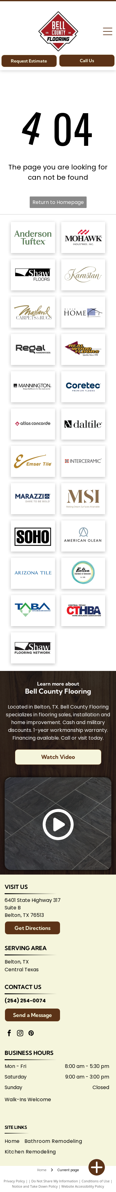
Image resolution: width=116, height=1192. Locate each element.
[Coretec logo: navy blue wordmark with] (83, 386)
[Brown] (83, 498)
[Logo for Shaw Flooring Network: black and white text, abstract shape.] (33, 647)
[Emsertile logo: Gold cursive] (33, 461)
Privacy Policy (14, 1181)
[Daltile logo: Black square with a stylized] (83, 424)
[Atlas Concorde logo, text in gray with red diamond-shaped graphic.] (33, 424)
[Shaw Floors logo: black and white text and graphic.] (33, 274)
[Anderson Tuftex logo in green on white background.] (33, 237)
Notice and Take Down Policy (35, 1186)
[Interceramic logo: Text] (83, 461)
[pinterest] (31, 1033)
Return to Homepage (58, 202)
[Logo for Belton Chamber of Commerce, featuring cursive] (83, 573)
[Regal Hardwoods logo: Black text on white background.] (33, 349)
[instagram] (20, 1033)
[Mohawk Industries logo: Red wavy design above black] (83, 237)
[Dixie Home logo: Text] (83, 312)
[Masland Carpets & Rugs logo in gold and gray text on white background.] (33, 312)
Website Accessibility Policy (82, 1186)
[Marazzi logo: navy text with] (33, 498)
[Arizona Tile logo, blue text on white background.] (33, 573)
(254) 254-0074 (25, 1000)
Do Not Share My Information (54, 1181)
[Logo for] (83, 349)
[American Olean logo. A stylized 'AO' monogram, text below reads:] (83, 536)
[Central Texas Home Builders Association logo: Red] (83, 610)
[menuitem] (14, 1141)
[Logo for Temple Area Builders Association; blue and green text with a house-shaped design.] (33, 610)
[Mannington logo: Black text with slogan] (33, 386)
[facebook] (9, 1033)
